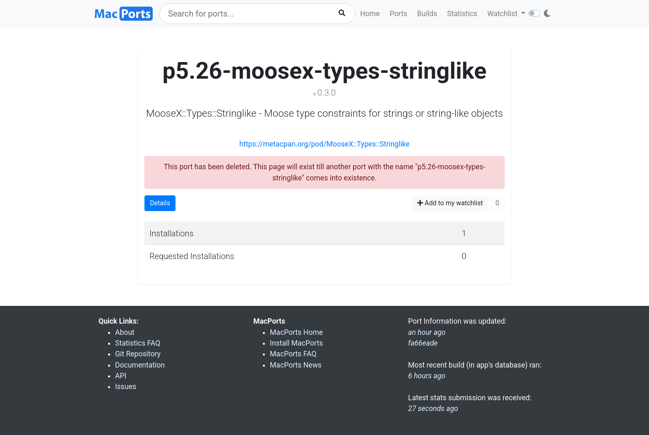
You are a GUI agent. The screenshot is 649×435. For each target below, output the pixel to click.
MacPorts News (296, 365)
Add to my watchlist (450, 203)
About (125, 332)
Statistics (462, 14)
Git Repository (138, 354)
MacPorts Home (296, 332)
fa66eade (422, 343)
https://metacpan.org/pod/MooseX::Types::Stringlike (324, 144)
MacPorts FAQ (293, 354)
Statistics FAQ (137, 343)
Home (370, 14)
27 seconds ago (433, 408)
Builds (427, 14)
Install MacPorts (296, 343)
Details (160, 203)
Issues (125, 386)
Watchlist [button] (503, 14)
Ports (398, 14)
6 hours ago (426, 376)
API (120, 376)
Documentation (140, 365)
